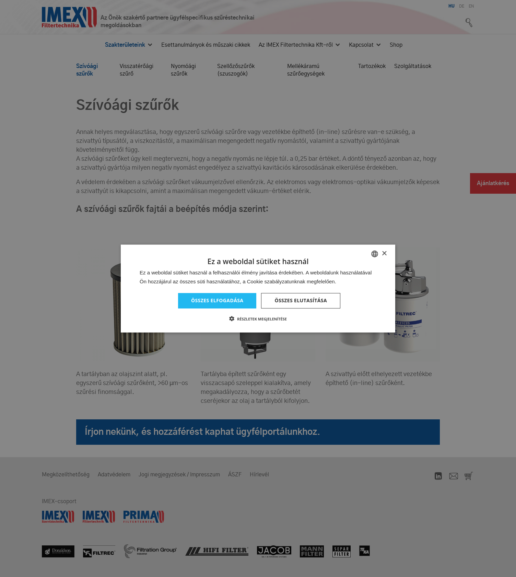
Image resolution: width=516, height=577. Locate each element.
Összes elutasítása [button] (300, 300)
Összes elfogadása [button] (217, 300)
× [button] (384, 253)
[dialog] (258, 288)
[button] (258, 318)
